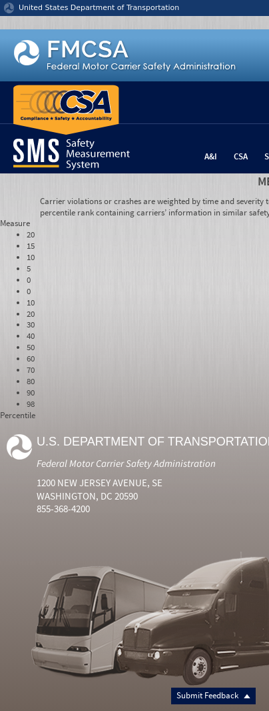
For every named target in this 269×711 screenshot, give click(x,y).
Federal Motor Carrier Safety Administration (126, 463)
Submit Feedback (213, 695)
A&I (210, 156)
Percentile (17, 415)
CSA (241, 156)
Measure (15, 223)
